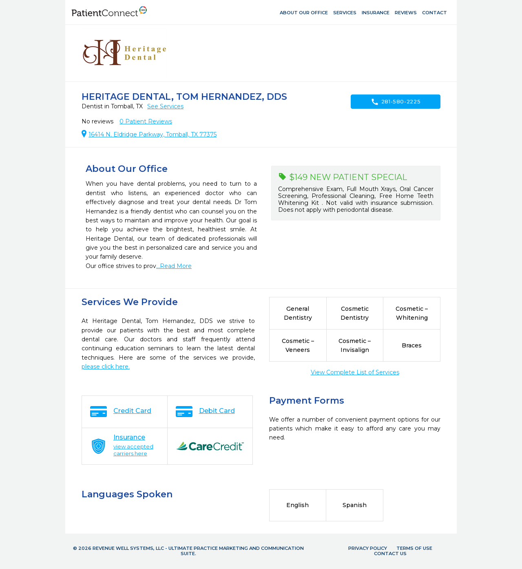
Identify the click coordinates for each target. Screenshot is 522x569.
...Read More (174, 266)
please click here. (106, 366)
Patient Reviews (145, 121)
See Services (165, 106)
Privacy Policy (367, 548)
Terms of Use (414, 548)
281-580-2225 (396, 102)
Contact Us (390, 553)
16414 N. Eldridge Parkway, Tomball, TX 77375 (152, 134)
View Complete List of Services (355, 372)
